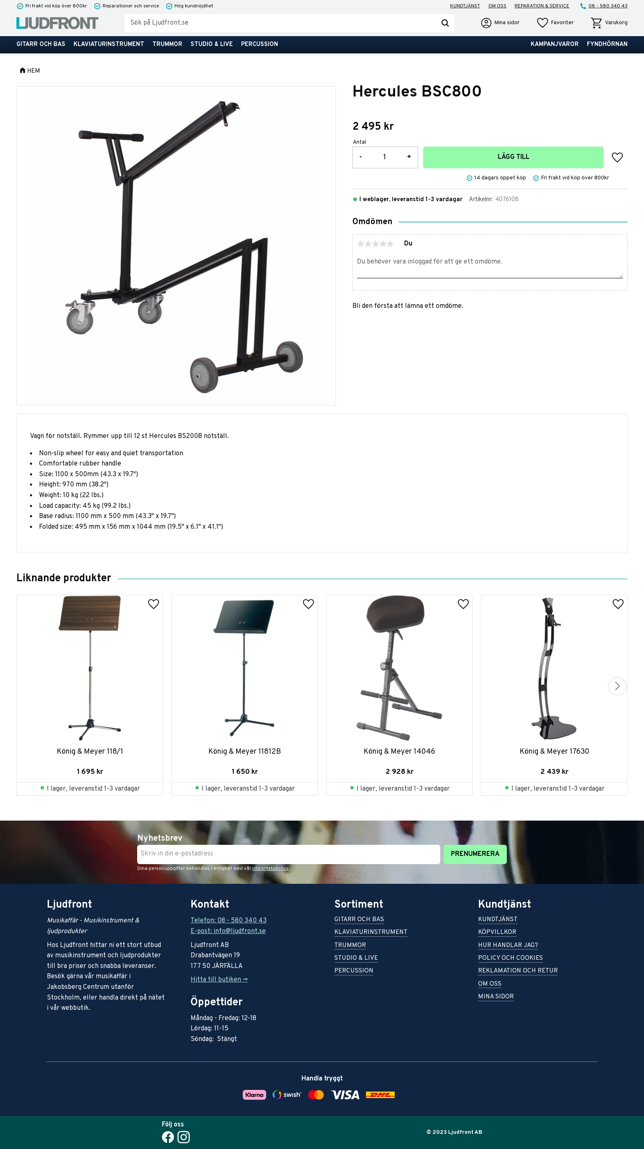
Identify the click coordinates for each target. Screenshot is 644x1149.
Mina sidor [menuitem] (496, 997)
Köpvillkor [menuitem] (497, 932)
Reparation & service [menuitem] (542, 6)
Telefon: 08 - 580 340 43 (229, 921)
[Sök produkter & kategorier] (280, 23)
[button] (555, 23)
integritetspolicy (270, 868)
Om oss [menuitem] (497, 6)
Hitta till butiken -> (219, 980)
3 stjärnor (375, 244)
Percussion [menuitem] (259, 44)
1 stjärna (360, 244)
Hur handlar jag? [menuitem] (508, 946)
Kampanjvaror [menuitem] (555, 44)
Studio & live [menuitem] (212, 44)
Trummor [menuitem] (167, 44)
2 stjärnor (368, 244)
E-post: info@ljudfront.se (228, 931)
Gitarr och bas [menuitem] (40, 44)
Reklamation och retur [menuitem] (518, 971)
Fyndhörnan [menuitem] (607, 44)
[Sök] (445, 23)
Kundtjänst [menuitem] (465, 6)
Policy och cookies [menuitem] (510, 958)
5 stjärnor (390, 244)
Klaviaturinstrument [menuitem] (109, 44)
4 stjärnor (382, 244)
